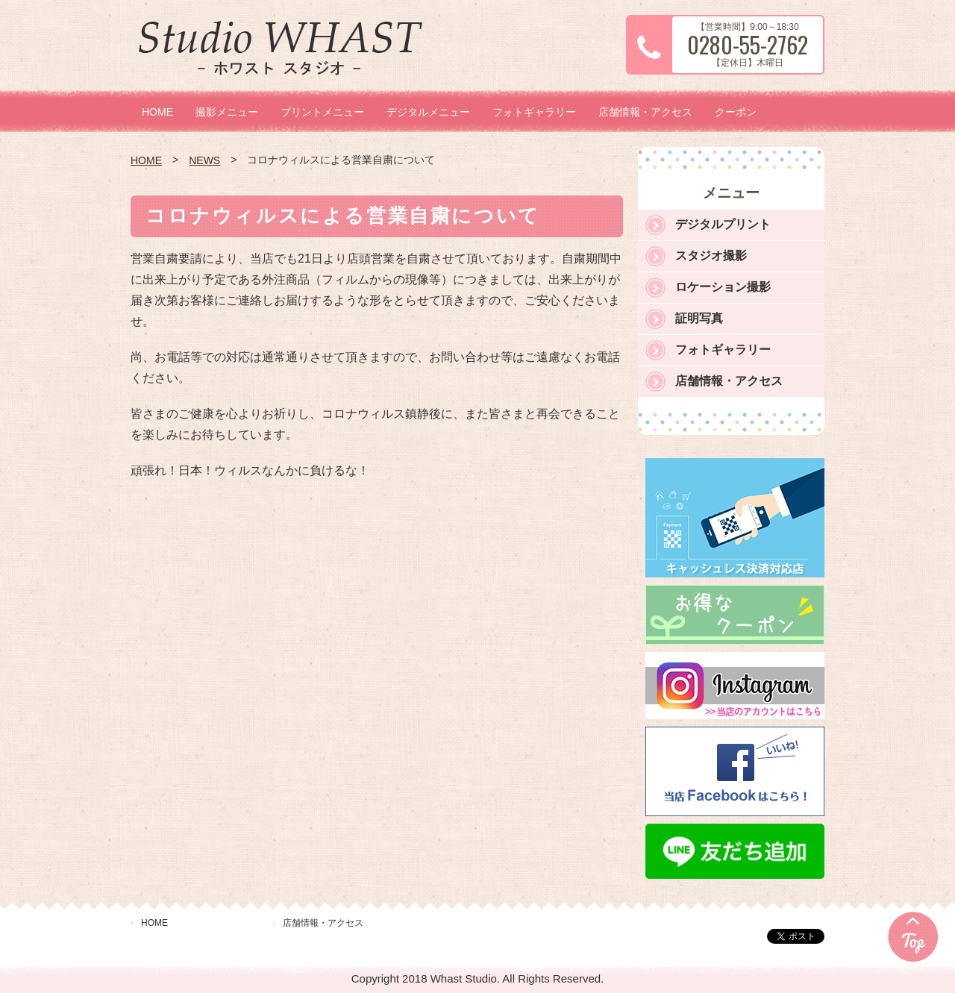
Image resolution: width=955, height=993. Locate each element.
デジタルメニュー (428, 112)
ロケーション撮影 (723, 287)
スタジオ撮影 (711, 255)
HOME (157, 112)
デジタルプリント (723, 224)
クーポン (736, 112)
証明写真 (699, 318)
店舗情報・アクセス (645, 112)
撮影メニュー (226, 112)
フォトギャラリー (534, 112)
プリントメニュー (322, 112)
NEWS (204, 160)
